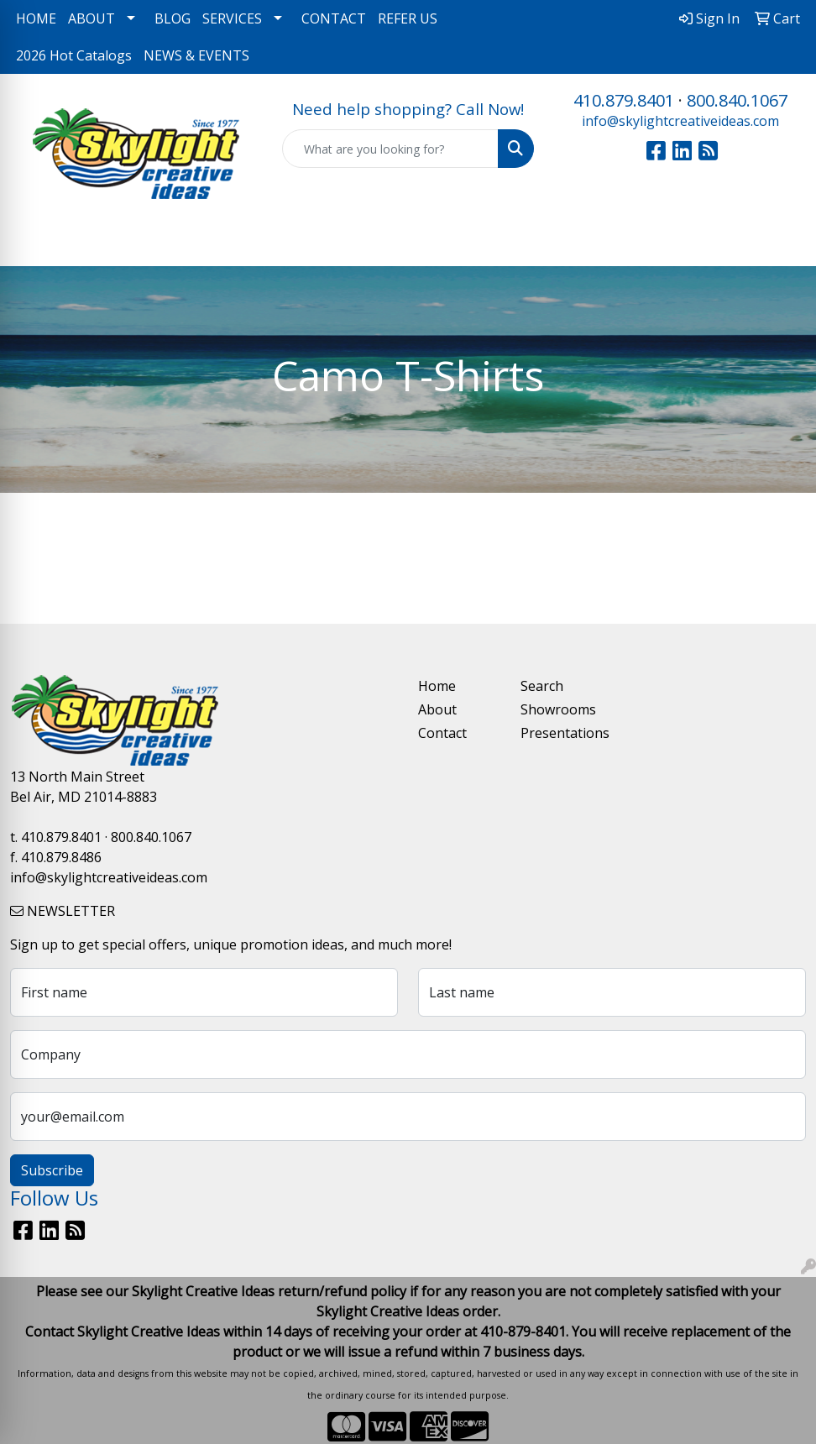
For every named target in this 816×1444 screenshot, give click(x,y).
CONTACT (333, 18)
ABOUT (91, 18)
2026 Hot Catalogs (74, 55)
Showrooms (558, 709)
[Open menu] (782, 242)
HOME (36, 18)
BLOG (172, 18)
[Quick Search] (390, 148)
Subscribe (52, 1170)
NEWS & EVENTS (196, 55)
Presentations (561, 733)
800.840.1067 (737, 100)
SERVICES (232, 18)
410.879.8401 (623, 100)
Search (541, 686)
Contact (442, 733)
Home (437, 686)
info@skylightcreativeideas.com (680, 121)
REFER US (407, 18)
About (437, 709)
